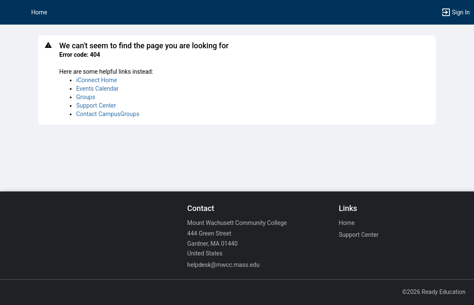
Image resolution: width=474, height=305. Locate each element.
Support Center (96, 105)
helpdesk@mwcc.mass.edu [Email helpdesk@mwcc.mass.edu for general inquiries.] (223, 264)
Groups (85, 97)
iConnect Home (96, 80)
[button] (10, 12)
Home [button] (39, 12)
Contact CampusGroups (107, 114)
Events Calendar (97, 88)
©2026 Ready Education (434, 291)
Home (347, 222)
